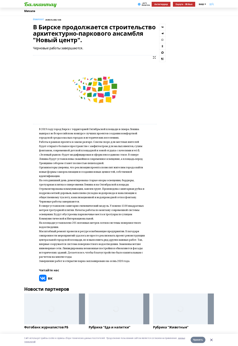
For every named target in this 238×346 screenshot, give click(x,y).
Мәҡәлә (29, 11)
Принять (198, 339)
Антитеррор (161, 4)
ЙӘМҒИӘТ (38, 19)
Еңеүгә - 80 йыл (184, 4)
